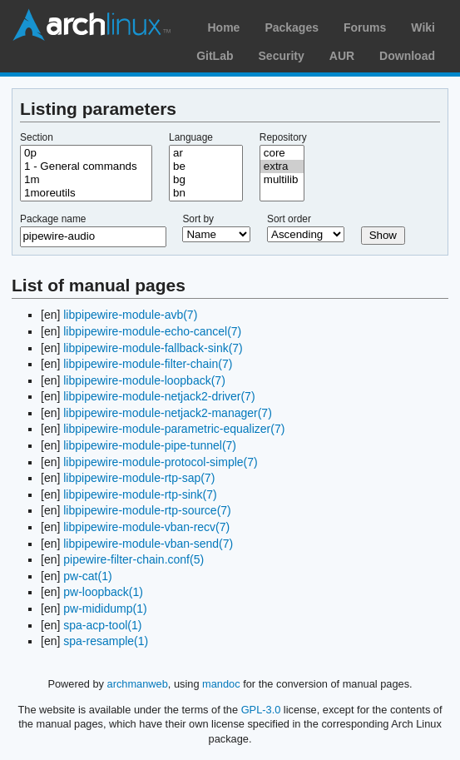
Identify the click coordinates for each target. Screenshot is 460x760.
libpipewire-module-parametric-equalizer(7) (173, 428)
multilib (282, 179)
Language (191, 137)
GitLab (214, 55)
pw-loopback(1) (103, 592)
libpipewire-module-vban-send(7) (148, 543)
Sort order (289, 219)
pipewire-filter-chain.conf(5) (133, 559)
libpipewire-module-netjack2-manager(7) (167, 413)
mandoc (221, 684)
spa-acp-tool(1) (102, 625)
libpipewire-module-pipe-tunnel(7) (149, 445)
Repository (283, 137)
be (206, 166)
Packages (292, 27)
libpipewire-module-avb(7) (130, 314)
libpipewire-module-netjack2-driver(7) (159, 396)
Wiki (423, 27)
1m (86, 179)
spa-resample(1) (105, 641)
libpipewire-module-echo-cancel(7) (152, 331)
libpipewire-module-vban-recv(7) (146, 527)
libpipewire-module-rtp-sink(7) (139, 494)
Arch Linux (91, 25)
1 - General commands (86, 166)
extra (282, 166)
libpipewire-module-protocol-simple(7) (160, 462)
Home (223, 27)
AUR (341, 55)
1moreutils (86, 193)
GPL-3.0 (261, 709)
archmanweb (137, 684)
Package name (53, 219)
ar (206, 153)
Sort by (198, 219)
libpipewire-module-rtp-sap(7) (139, 477)
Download (407, 55)
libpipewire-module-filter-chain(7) (147, 363)
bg (206, 179)
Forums (365, 27)
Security (281, 55)
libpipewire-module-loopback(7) (144, 380)
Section (36, 137)
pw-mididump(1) (104, 608)
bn (206, 193)
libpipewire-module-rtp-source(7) (147, 510)
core (282, 153)
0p (86, 153)
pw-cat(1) (87, 576)
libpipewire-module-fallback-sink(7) (153, 348)
